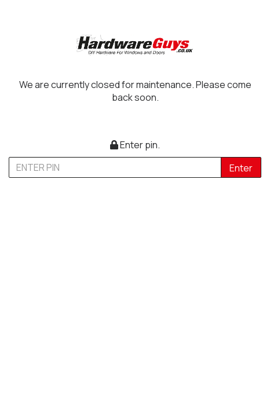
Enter (241, 168)
